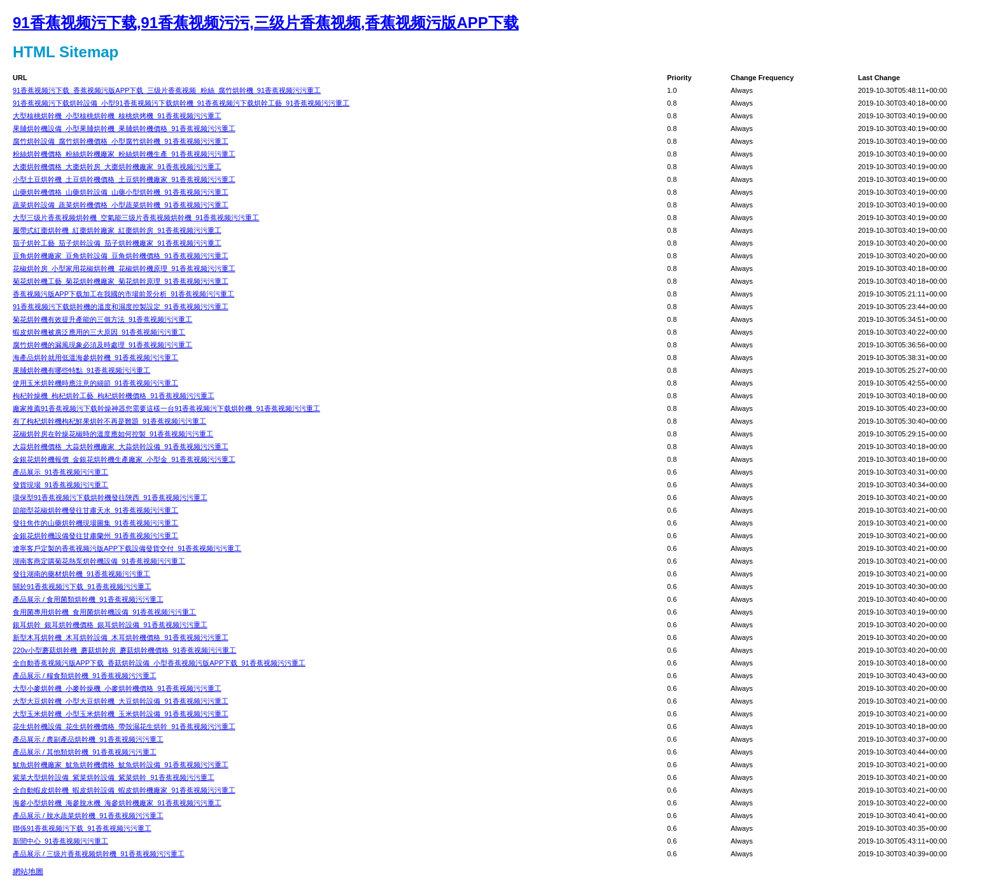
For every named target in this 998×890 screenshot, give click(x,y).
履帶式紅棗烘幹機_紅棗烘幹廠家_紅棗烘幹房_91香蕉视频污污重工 (117, 230)
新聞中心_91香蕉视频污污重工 (60, 841)
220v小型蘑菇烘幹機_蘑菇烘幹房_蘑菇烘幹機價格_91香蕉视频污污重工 (124, 650)
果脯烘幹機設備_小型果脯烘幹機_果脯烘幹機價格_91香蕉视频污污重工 (124, 128)
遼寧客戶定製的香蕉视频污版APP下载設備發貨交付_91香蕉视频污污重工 (127, 548)
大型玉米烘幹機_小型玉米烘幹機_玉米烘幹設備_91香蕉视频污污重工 (120, 714)
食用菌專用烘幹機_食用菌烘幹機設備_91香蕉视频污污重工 (104, 612)
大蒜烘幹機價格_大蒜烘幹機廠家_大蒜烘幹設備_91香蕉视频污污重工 (120, 446)
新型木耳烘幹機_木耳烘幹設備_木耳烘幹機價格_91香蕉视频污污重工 (120, 637)
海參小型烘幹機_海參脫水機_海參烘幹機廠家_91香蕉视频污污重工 (117, 803)
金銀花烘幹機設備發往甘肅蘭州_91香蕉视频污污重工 (95, 535)
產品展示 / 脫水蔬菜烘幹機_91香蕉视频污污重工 (88, 815)
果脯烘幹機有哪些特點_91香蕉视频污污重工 (81, 370)
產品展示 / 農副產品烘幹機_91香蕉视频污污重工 (88, 739)
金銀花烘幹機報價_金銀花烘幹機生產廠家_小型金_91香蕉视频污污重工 (124, 459)
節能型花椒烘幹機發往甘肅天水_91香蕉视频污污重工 (95, 510)
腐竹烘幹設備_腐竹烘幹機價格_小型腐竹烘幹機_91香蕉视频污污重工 (120, 141)
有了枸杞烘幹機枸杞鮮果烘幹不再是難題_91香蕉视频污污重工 (109, 421)
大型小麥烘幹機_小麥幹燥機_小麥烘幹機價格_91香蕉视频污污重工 (117, 688)
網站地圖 (28, 871)
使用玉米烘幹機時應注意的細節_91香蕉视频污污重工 (95, 383)
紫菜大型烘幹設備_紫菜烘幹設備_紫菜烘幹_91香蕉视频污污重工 (113, 777)
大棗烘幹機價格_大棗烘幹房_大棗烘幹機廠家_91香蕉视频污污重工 (117, 166)
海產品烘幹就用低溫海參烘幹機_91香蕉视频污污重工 (95, 357)
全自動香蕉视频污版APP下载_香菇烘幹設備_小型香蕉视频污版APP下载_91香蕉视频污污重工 (159, 663)
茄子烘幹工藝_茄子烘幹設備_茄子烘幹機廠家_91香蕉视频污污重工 (117, 243)
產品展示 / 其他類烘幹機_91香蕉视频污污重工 (85, 752)
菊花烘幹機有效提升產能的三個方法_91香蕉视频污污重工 (102, 319)
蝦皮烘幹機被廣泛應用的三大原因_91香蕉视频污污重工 (99, 332)
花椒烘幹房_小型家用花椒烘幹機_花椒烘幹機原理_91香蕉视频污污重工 (124, 268)
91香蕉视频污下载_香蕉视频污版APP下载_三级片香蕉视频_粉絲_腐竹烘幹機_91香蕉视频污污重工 (167, 90)
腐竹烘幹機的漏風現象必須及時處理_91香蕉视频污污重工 (102, 345)
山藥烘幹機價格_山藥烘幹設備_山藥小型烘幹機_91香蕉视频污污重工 (120, 192)
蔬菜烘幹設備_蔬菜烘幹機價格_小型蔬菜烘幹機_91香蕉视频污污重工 (120, 205)
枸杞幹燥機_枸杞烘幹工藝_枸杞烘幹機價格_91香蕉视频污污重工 (113, 396)
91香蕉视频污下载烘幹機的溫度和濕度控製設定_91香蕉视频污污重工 (120, 306)
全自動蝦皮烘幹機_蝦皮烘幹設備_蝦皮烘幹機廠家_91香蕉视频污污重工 (124, 790)
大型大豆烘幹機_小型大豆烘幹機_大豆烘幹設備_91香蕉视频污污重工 (120, 701)
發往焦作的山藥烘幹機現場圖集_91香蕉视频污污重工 (95, 523)
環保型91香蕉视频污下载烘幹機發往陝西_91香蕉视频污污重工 (110, 497)
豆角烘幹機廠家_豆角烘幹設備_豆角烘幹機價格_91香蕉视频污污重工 (120, 256)
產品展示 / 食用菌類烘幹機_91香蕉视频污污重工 (88, 599)
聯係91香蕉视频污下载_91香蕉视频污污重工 (82, 828)
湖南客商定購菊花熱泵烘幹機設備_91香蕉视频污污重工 (99, 561)
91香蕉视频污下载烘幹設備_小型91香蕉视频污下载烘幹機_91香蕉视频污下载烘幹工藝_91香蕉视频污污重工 (181, 103)
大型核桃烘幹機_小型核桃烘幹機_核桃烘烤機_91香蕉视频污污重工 (117, 116)
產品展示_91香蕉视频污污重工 (60, 472)
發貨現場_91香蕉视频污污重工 (60, 485)
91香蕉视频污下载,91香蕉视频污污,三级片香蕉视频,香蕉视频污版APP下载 (266, 22)
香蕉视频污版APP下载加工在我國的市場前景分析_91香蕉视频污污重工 (123, 294)
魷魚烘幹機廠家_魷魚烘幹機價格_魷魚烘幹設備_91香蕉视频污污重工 (120, 764)
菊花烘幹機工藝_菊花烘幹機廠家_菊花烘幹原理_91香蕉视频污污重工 (120, 281)
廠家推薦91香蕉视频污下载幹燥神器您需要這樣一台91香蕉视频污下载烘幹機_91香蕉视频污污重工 (166, 408)
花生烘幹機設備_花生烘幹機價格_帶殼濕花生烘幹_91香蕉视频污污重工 (124, 726)
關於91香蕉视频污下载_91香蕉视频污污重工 (82, 586)
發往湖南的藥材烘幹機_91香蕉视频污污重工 (81, 574)
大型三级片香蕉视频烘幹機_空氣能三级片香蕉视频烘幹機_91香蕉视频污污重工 (136, 217)
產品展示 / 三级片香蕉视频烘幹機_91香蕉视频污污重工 (99, 854)
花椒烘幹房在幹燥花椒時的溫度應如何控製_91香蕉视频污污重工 (113, 434)
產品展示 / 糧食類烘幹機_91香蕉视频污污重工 (85, 675)
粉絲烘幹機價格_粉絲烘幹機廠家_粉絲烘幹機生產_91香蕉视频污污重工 (124, 154)
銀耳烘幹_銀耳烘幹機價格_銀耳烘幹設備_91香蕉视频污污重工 (110, 625)
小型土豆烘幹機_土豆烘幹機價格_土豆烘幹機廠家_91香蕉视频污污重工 (124, 179)
